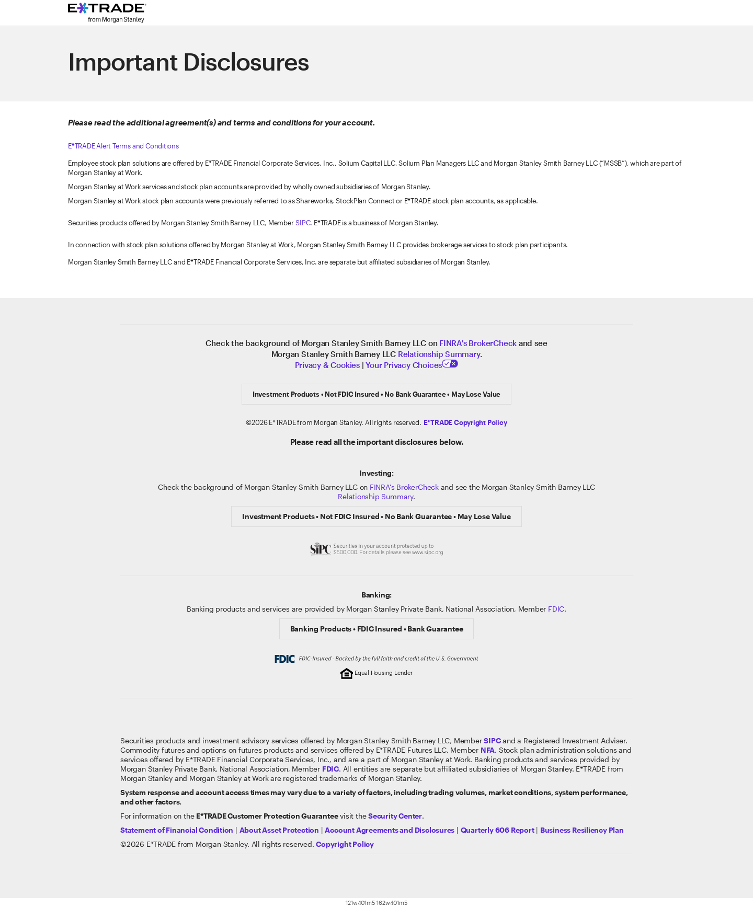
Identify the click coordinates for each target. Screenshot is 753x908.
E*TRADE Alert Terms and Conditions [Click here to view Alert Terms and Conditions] (123, 146)
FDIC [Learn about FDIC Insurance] (556, 608)
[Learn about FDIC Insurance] (330, 768)
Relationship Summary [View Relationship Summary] (439, 354)
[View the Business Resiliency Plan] (582, 829)
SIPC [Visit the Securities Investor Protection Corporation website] (302, 223)
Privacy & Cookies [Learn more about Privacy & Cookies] (327, 365)
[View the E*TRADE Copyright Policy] (345, 844)
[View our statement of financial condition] (176, 829)
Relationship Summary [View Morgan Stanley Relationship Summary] (375, 496)
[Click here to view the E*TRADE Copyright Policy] (465, 422)
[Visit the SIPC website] (492, 740)
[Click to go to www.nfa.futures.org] (488, 749)
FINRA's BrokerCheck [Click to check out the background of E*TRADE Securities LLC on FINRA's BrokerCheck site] (478, 343)
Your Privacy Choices (412, 365)
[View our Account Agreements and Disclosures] (389, 829)
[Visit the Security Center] (395, 815)
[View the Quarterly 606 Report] (497, 829)
